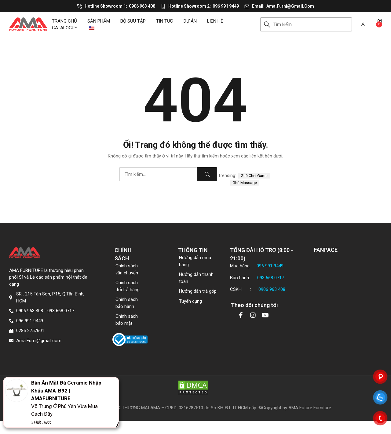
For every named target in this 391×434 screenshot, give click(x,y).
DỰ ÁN (190, 21)
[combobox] (312, 24)
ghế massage (244, 182)
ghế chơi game (254, 175)
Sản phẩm (98, 21)
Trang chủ (64, 21)
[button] (363, 24)
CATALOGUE (64, 28)
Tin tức (164, 21)
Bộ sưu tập (133, 21)
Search (267, 24)
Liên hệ (215, 21)
